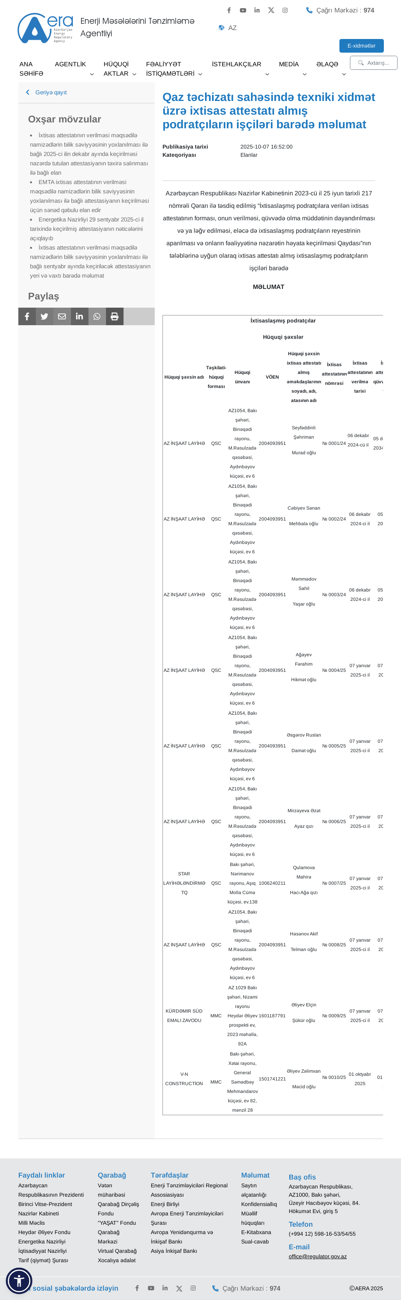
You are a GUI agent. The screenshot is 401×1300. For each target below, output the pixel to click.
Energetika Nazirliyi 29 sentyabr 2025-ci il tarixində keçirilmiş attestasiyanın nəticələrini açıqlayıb (86, 228)
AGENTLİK (74, 67)
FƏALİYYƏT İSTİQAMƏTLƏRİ (174, 71)
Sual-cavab (255, 1241)
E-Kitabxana (256, 1232)
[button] (19, 1281)
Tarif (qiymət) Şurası (43, 1260)
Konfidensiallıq (259, 1204)
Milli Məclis (31, 1223)
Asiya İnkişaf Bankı (174, 1251)
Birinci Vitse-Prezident (45, 1204)
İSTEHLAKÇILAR (240, 67)
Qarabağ (112, 1175)
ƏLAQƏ (331, 67)
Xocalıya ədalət (117, 1260)
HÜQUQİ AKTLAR (120, 71)
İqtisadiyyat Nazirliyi (42, 1251)
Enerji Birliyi (165, 1204)
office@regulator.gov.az (318, 1256)
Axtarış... (373, 63)
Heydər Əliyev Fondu (44, 1232)
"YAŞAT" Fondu (117, 1223)
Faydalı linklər (41, 1175)
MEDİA (293, 67)
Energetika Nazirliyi (41, 1241)
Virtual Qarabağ (117, 1251)
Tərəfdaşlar (170, 1175)
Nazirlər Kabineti (38, 1213)
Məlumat (255, 1175)
